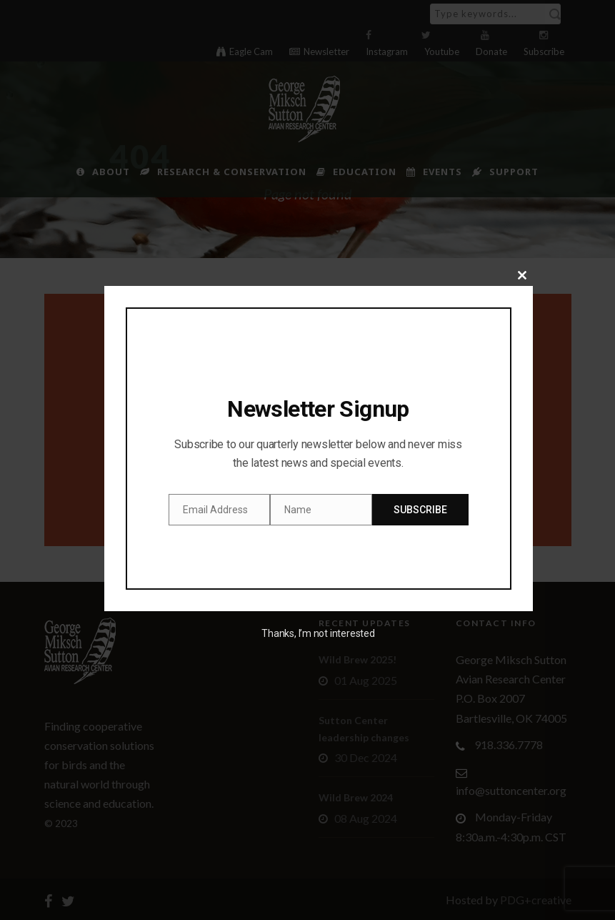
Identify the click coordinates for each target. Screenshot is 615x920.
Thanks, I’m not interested (317, 633)
